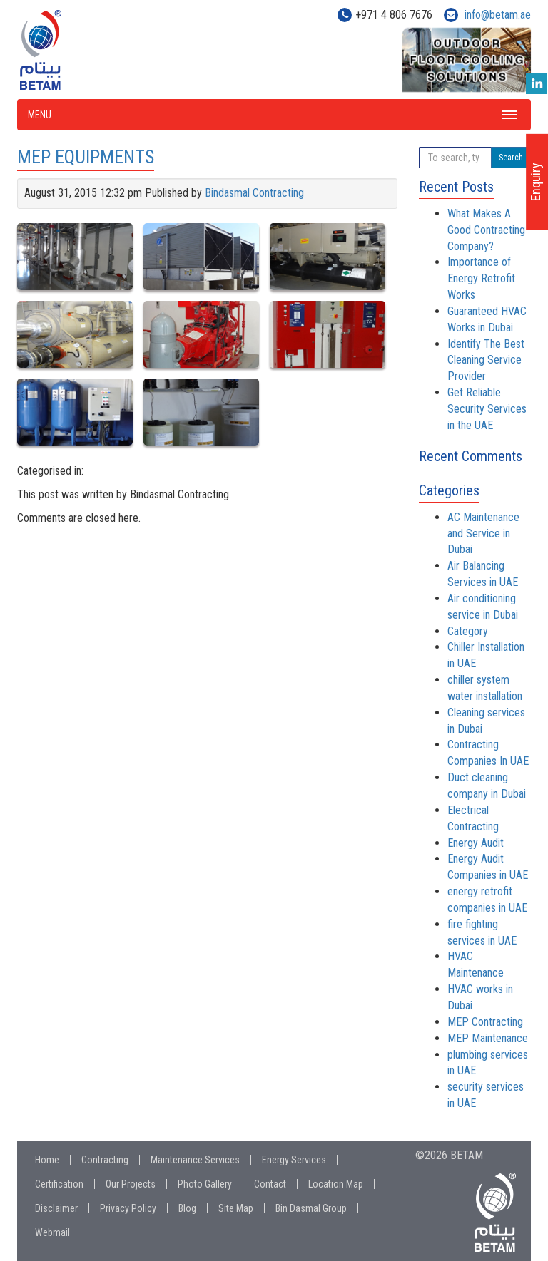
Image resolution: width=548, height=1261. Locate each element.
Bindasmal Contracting (254, 193)
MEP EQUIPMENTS (85, 157)
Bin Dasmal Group (311, 1208)
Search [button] (511, 158)
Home (47, 1160)
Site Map (235, 1208)
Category (467, 631)
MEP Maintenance (487, 1038)
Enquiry (535, 182)
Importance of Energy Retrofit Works (481, 278)
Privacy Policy (128, 1208)
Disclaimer (56, 1208)
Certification (59, 1184)
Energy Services (294, 1160)
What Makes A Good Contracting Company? (486, 230)
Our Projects (131, 1184)
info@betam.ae (498, 14)
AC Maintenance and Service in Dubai (483, 533)
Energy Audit (475, 843)
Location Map (335, 1184)
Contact (270, 1184)
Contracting (104, 1160)
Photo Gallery (205, 1184)
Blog (187, 1208)
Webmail (52, 1232)
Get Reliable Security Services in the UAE (487, 409)
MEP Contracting (485, 1022)
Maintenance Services (195, 1160)
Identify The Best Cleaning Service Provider (485, 360)
